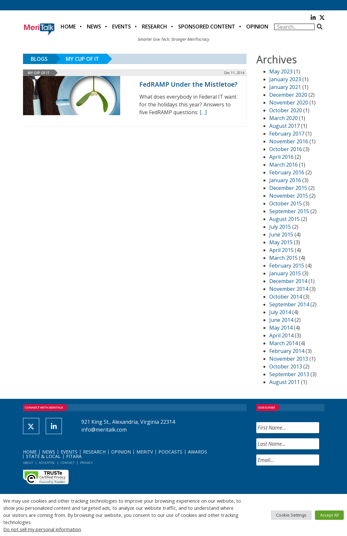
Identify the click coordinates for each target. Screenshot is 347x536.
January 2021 (285, 87)
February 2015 (286, 265)
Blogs (39, 58)
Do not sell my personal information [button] (42, 529)
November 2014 (288, 288)
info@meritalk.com (104, 429)
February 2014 (286, 351)
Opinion (257, 26)
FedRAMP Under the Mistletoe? (188, 84)
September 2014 (289, 304)
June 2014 (281, 319)
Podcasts (170, 452)
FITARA (74, 456)
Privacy (86, 463)
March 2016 (283, 164)
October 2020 (285, 110)
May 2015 (281, 242)
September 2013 (289, 374)
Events (121, 26)
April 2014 (281, 335)
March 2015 (283, 257)
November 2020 (288, 102)
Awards (197, 452)
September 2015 (289, 211)
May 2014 (281, 327)
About (28, 463)
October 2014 (285, 296)
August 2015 (284, 219)
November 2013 (288, 358)
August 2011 (284, 382)
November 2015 (288, 195)
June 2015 (281, 234)
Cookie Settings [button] (291, 515)
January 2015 (285, 273)
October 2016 (285, 149)
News (94, 26)
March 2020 (283, 118)
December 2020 (288, 94)
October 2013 (285, 366)
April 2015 (281, 250)
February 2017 (286, 133)
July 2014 (280, 312)
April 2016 (281, 156)
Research (154, 26)
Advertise (47, 463)
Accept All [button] (329, 515)
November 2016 (288, 141)
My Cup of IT (82, 58)
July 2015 (280, 226)
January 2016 (285, 180)
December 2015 (288, 187)
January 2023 (285, 79)
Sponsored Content (206, 26)
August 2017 (284, 125)
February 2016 (286, 172)
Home (68, 26)
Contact (68, 463)
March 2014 (283, 343)
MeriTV (144, 452)
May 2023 (281, 71)
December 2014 (288, 281)
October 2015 (285, 203)
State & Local (43, 456)
